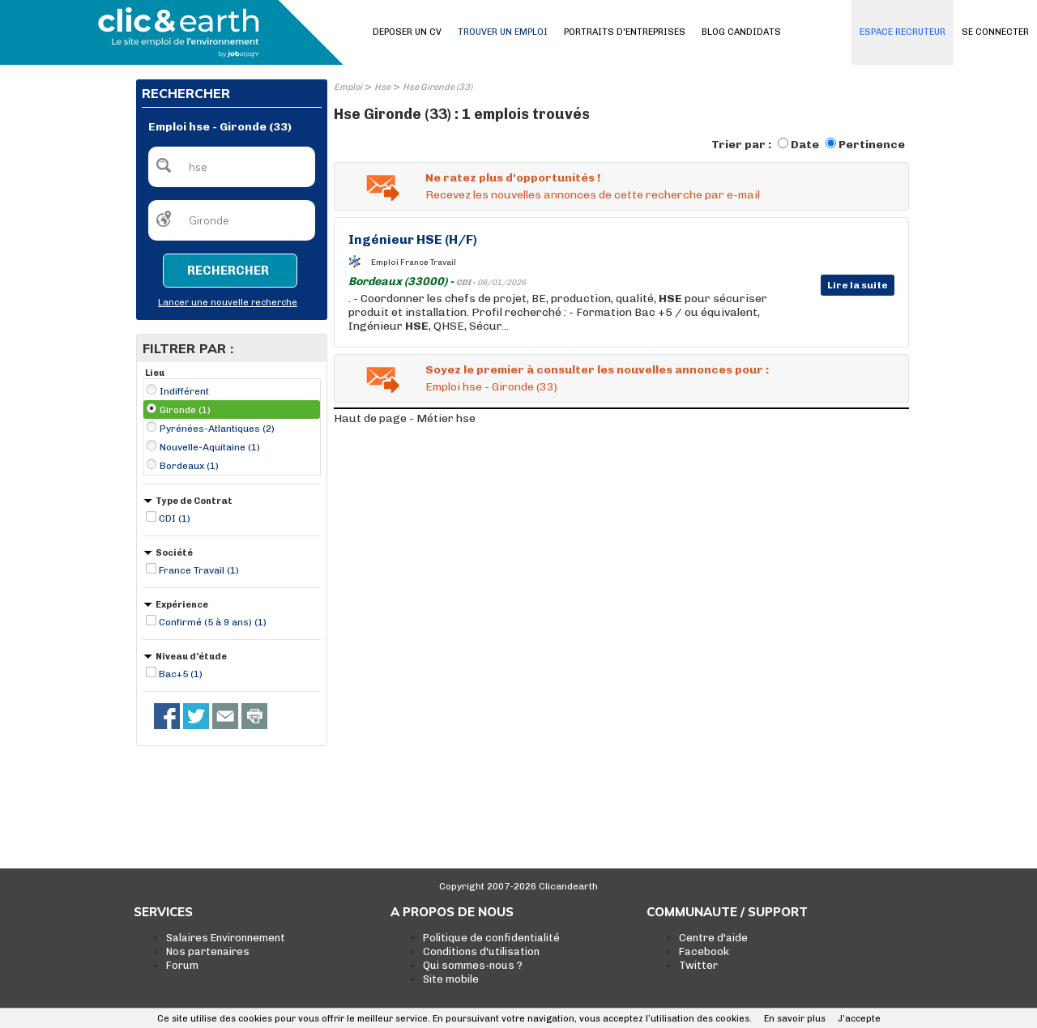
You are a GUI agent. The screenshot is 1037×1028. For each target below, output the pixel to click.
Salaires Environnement (225, 938)
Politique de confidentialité (491, 938)
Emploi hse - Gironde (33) (491, 387)
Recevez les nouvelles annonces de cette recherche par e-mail (592, 195)
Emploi (348, 87)
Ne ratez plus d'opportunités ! (512, 178)
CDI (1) (174, 518)
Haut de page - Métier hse (405, 418)
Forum (182, 965)
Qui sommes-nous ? (473, 965)
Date (805, 144)
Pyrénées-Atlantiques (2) (217, 428)
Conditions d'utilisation (481, 951)
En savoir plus (795, 1018)
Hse (382, 87)
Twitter (698, 965)
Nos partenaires (208, 951)
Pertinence (872, 144)
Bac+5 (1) (181, 674)
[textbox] (231, 167)
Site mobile (451, 979)
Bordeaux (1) (189, 465)
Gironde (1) (185, 410)
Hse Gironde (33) (437, 87)
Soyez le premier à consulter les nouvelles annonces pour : (597, 370)
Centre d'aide (713, 938)
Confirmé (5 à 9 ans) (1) (213, 622)
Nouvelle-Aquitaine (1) (210, 447)
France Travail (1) (199, 570)
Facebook (704, 951)
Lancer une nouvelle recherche (227, 302)
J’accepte (859, 1018)
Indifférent (184, 391)
